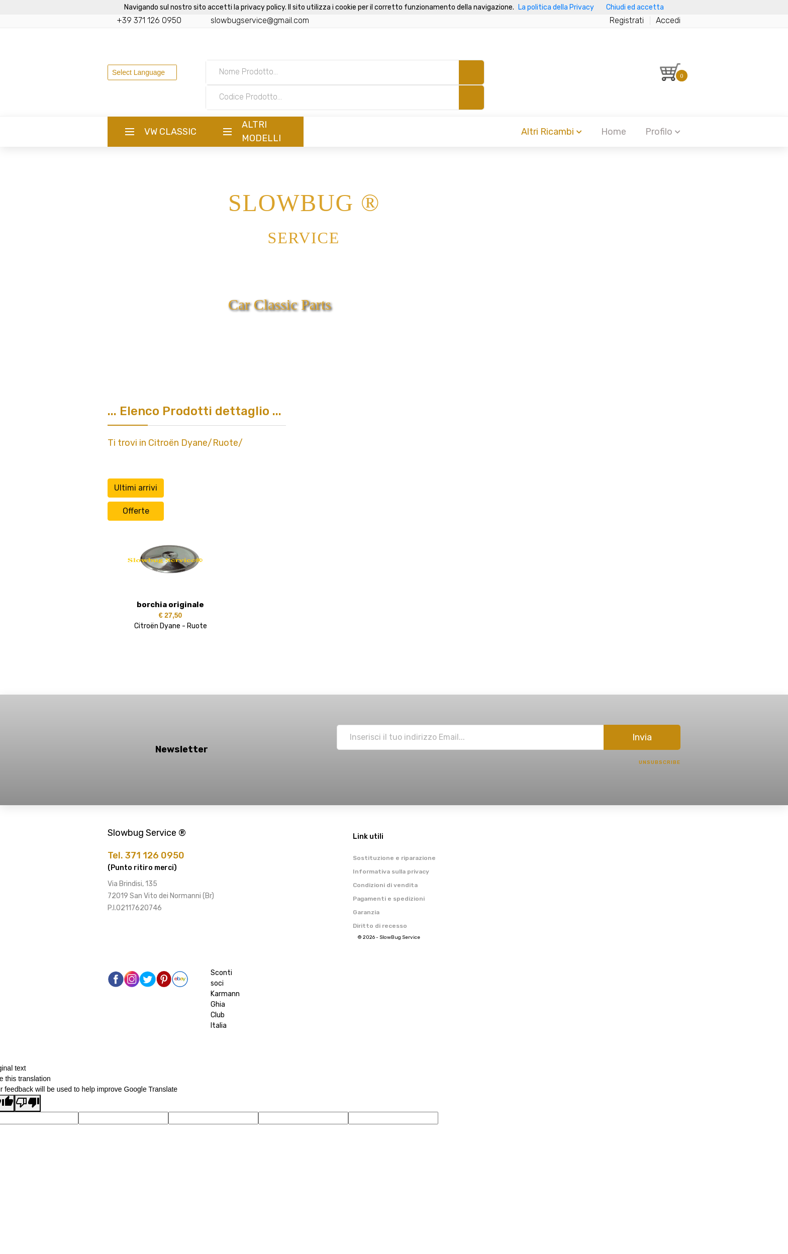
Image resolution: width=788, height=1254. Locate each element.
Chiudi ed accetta (635, 7)
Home (613, 131)
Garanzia (366, 912)
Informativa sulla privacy (391, 871)
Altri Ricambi (551, 131)
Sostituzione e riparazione (394, 857)
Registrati (627, 20)
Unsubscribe (659, 762)
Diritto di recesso (380, 925)
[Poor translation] (28, 1103)
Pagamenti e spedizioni (389, 898)
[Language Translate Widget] (142, 72)
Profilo (662, 131)
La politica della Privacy (556, 7)
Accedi (668, 20)
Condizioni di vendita (385, 885)
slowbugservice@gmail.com (260, 20)
